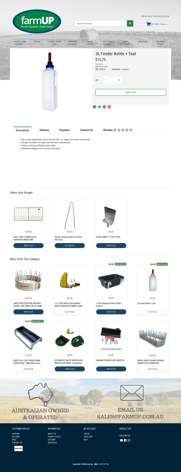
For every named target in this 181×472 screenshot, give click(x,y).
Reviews (117, 130)
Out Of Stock (70, 312)
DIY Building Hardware (108, 43)
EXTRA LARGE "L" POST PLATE (108, 237)
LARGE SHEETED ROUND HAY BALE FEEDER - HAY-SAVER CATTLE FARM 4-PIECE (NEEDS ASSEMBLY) (27, 306)
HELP (86, 440)
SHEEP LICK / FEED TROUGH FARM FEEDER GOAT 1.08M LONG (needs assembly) (26, 363)
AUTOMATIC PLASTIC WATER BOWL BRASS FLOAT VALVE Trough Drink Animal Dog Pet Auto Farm (69, 363)
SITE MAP (52, 440)
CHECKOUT (158, 16)
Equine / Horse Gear (55, 43)
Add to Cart (131, 92)
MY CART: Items (156, 24)
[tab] (25, 130)
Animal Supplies (89, 43)
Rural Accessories (125, 43)
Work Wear (142, 42)
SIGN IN (87, 434)
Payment (64, 130)
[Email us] (121, 440)
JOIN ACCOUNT (147, 16)
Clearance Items (161, 43)
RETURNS (16, 437)
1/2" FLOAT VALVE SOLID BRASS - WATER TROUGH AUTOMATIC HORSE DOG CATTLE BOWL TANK (69, 306)
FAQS (14, 440)
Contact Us (86, 130)
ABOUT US (52, 434)
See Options (70, 245)
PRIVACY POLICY (54, 437)
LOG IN (166, 16)
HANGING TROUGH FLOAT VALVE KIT (110, 360)
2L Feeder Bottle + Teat (146, 303)
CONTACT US (17, 443)
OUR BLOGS (52, 443)
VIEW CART (88, 437)
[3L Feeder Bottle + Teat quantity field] (113, 80)
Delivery (44, 130)
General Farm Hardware (19, 43)
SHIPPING (16, 434)
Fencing (36, 42)
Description (22, 130)
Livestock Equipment (72, 43)
